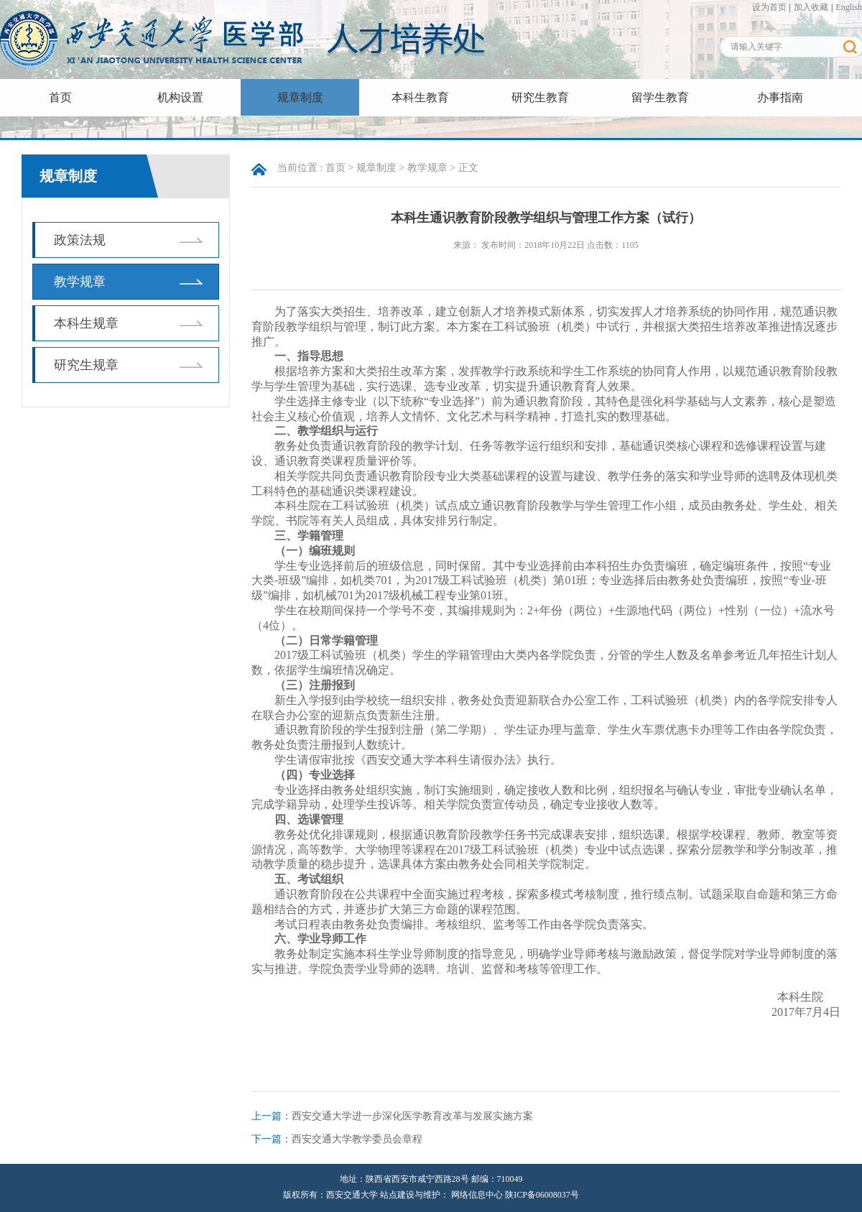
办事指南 (780, 97)
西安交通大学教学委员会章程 (357, 1139)
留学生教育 (660, 97)
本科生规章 (86, 323)
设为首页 (769, 7)
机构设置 (180, 97)
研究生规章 (86, 365)
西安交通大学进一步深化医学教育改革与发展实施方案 (412, 1116)
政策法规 (80, 240)
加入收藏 (811, 7)
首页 (60, 97)
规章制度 (300, 97)
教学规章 (80, 281)
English (848, 7)
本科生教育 (420, 97)
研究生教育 (540, 97)
